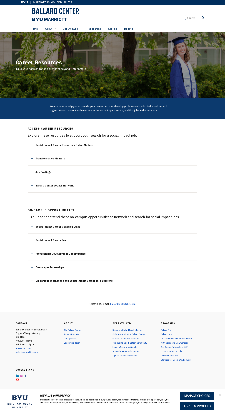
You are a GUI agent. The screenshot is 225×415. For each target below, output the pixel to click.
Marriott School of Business (52, 2)
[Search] (196, 17)
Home (34, 28)
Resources (94, 28)
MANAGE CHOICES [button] (197, 396)
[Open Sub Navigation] (56, 28)
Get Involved (70, 28)
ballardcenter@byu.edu (122, 303)
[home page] (55, 14)
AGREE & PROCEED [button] (197, 406)
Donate (128, 28)
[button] (220, 395)
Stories (112, 28)
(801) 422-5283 (23, 348)
